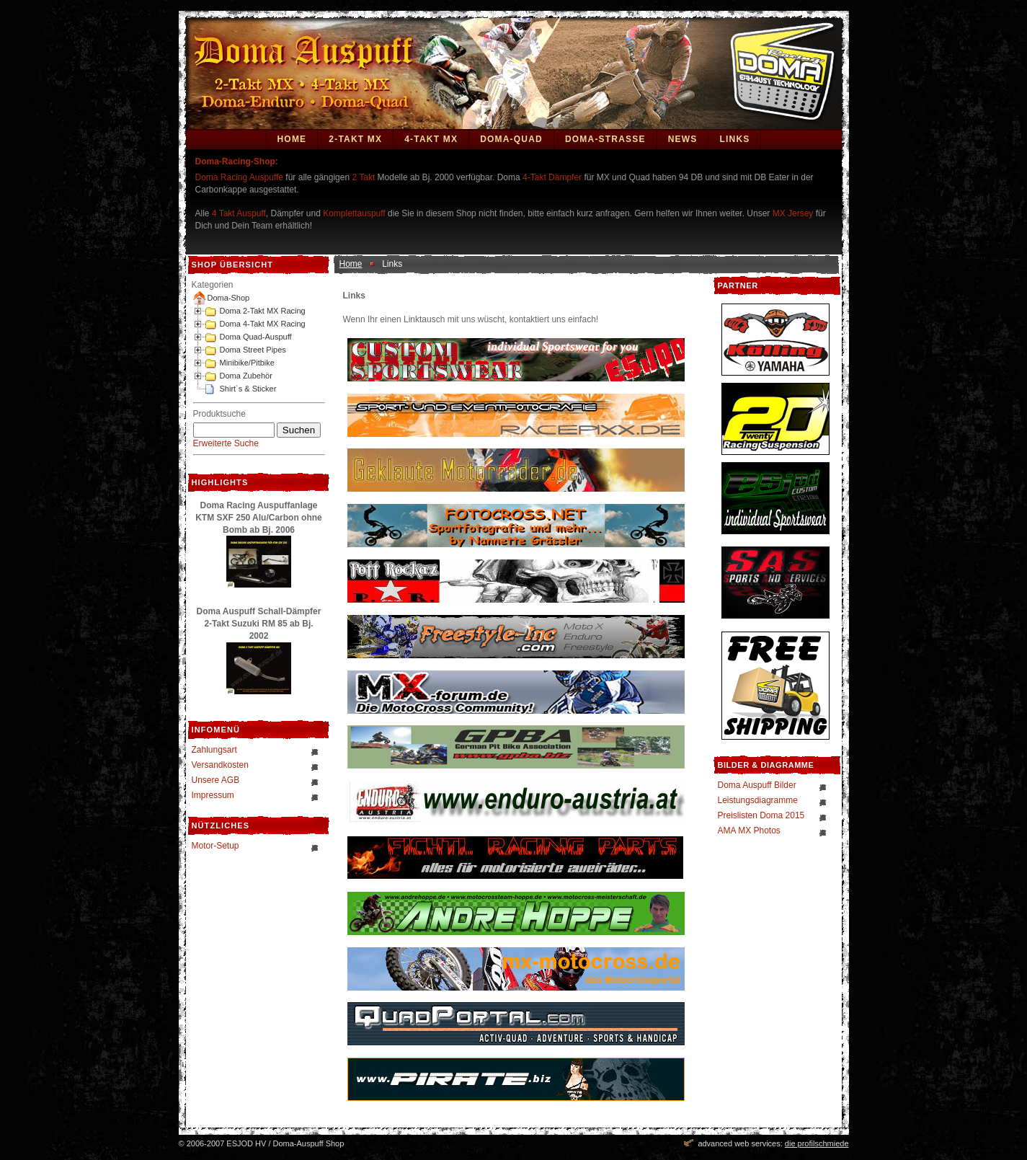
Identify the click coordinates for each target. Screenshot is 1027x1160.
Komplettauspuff (354, 213)
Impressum (213, 795)
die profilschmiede (817, 1143)
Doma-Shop (229, 297)
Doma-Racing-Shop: (236, 161)
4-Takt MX (431, 139)
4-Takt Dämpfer (552, 177)
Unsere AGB (216, 780)
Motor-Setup (215, 846)
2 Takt (363, 177)
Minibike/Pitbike (247, 362)
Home (292, 139)
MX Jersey (794, 213)
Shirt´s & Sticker (248, 388)
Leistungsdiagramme (758, 800)
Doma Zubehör (246, 375)
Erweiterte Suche (226, 443)
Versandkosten (220, 765)
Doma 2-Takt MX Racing (263, 310)
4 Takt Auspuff (239, 213)
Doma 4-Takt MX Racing (263, 323)
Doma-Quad (511, 139)
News (683, 139)
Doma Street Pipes (253, 349)
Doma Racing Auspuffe (239, 177)
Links (734, 139)
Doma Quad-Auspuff (256, 336)
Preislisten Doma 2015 (761, 815)
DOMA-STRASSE (605, 139)
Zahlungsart (214, 750)
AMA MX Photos (749, 830)
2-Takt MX (355, 139)
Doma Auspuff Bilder (757, 785)
